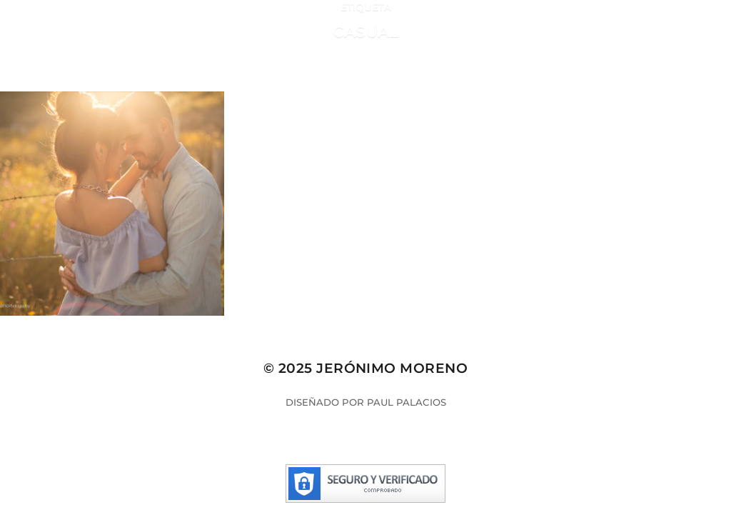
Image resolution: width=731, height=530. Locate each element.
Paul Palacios (406, 402)
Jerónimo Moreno (392, 368)
